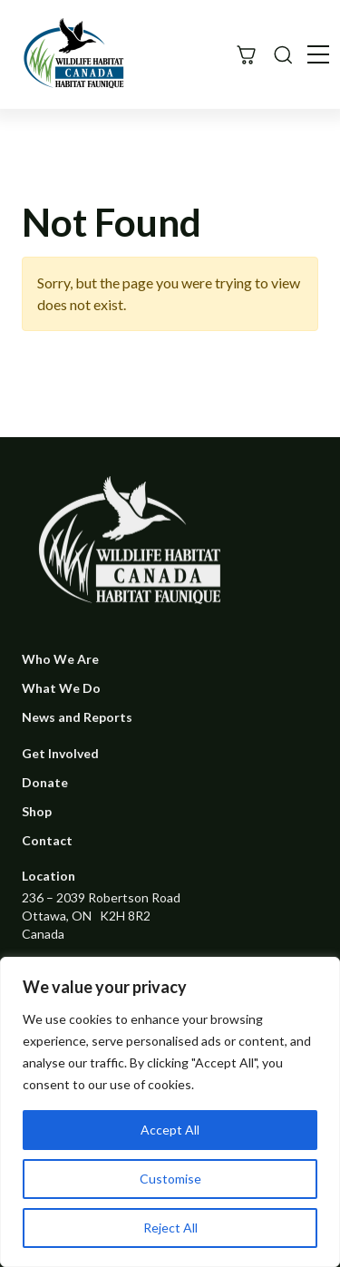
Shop (37, 811)
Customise (170, 1178)
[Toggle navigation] (318, 54)
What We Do (61, 688)
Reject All (170, 1227)
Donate (45, 782)
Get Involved (60, 753)
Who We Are (60, 659)
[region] (170, 1112)
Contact (47, 840)
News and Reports (77, 717)
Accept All (170, 1129)
